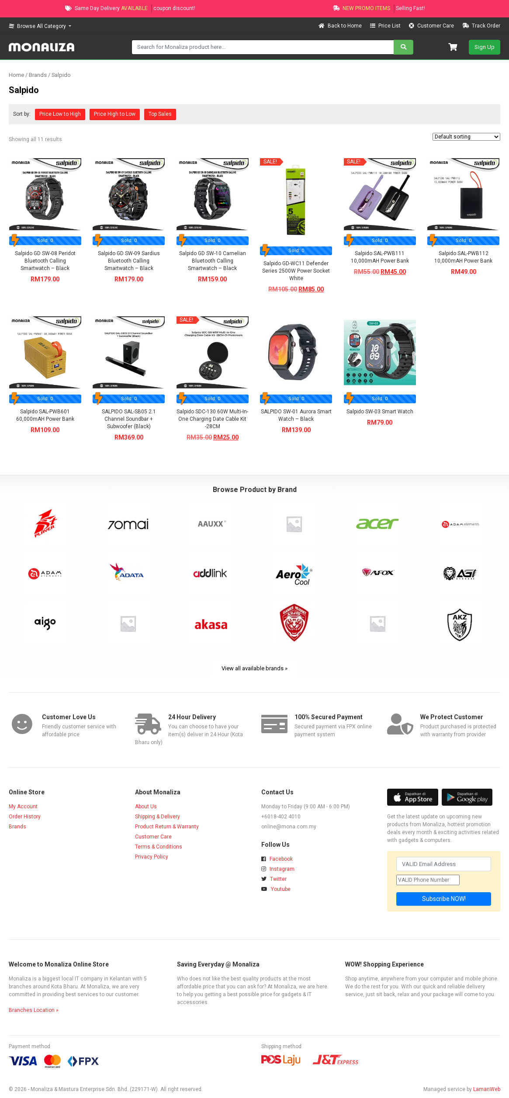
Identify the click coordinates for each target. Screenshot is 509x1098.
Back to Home (341, 26)
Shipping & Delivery (157, 817)
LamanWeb (486, 1089)
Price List (386, 26)
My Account (23, 807)
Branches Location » (34, 1010)
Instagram (277, 869)
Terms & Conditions (158, 847)
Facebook (277, 859)
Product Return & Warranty (167, 827)
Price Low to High (60, 114)
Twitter (274, 879)
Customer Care (432, 26)
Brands (17, 827)
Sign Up (484, 47)
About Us (146, 807)
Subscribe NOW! (444, 898)
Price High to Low (114, 114)
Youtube (276, 889)
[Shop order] (466, 137)
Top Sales (160, 114)
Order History (25, 817)
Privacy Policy (151, 857)
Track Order (481, 26)
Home (16, 75)
